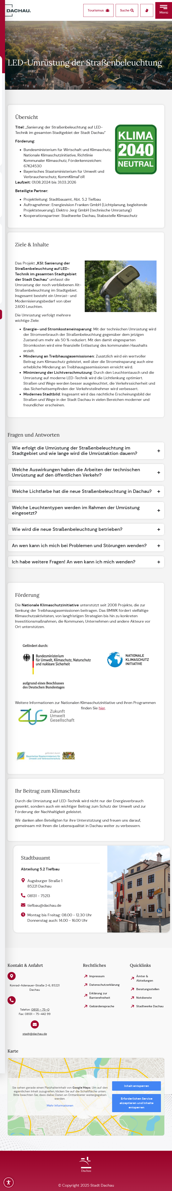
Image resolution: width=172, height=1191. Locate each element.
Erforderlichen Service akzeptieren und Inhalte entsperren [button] (136, 1103)
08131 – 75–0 (40, 1009)
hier (96, 708)
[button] (163, 10)
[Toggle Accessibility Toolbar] (8, 1182)
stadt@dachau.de (35, 1034)
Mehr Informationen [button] (60, 1105)
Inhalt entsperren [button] (136, 1086)
